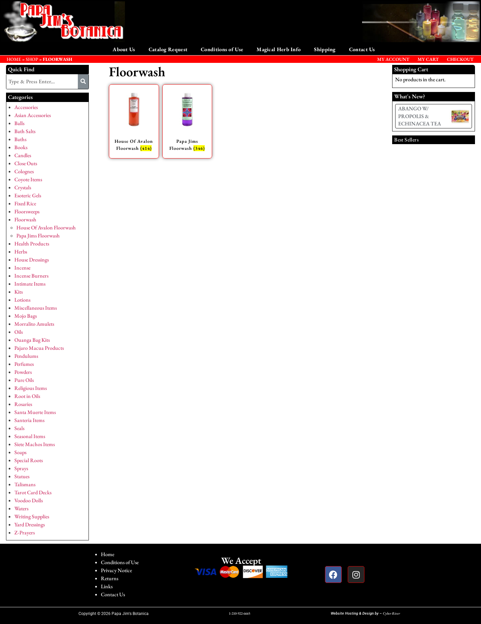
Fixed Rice (25, 203)
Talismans (24, 484)
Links (107, 586)
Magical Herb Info (279, 49)
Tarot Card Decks (32, 492)
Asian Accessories (32, 115)
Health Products (31, 243)
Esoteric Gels (27, 195)
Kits (18, 291)
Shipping (324, 49)
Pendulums (26, 355)
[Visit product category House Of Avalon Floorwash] (134, 121)
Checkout (460, 59)
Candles (22, 155)
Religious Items (30, 388)
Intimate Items (29, 283)
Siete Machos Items (34, 444)
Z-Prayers (24, 532)
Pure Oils (24, 380)
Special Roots (28, 460)
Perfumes (24, 364)
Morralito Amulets (34, 323)
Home (107, 554)
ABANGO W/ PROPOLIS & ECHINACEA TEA (419, 116)
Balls (19, 123)
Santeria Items (29, 420)
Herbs (20, 251)
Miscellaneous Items (35, 307)
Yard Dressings (29, 524)
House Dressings (31, 259)
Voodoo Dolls (28, 500)
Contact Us (362, 49)
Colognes (24, 171)
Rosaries (23, 404)
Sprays (21, 468)
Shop (32, 59)
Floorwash (25, 219)
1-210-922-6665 (239, 613)
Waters (21, 508)
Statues (21, 476)
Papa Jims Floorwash (38, 235)
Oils (18, 331)
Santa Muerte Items (35, 412)
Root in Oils (27, 396)
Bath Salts (24, 131)
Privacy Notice (116, 570)
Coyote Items (28, 179)
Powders (23, 372)
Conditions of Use (222, 49)
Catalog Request (168, 49)
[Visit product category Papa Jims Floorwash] (187, 121)
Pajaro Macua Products (39, 347)
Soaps (20, 452)
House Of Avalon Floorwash (46, 227)
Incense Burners (31, 275)
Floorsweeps (26, 211)
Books (20, 147)
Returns (109, 578)
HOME (14, 59)
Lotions (22, 299)
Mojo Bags (25, 315)
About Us (124, 49)
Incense (22, 267)
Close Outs (25, 163)
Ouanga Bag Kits (32, 339)
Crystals (22, 187)
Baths (20, 139)
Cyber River (391, 613)
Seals (19, 428)
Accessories (26, 107)
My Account (393, 59)
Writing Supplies (31, 516)
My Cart (428, 59)
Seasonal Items (29, 436)
